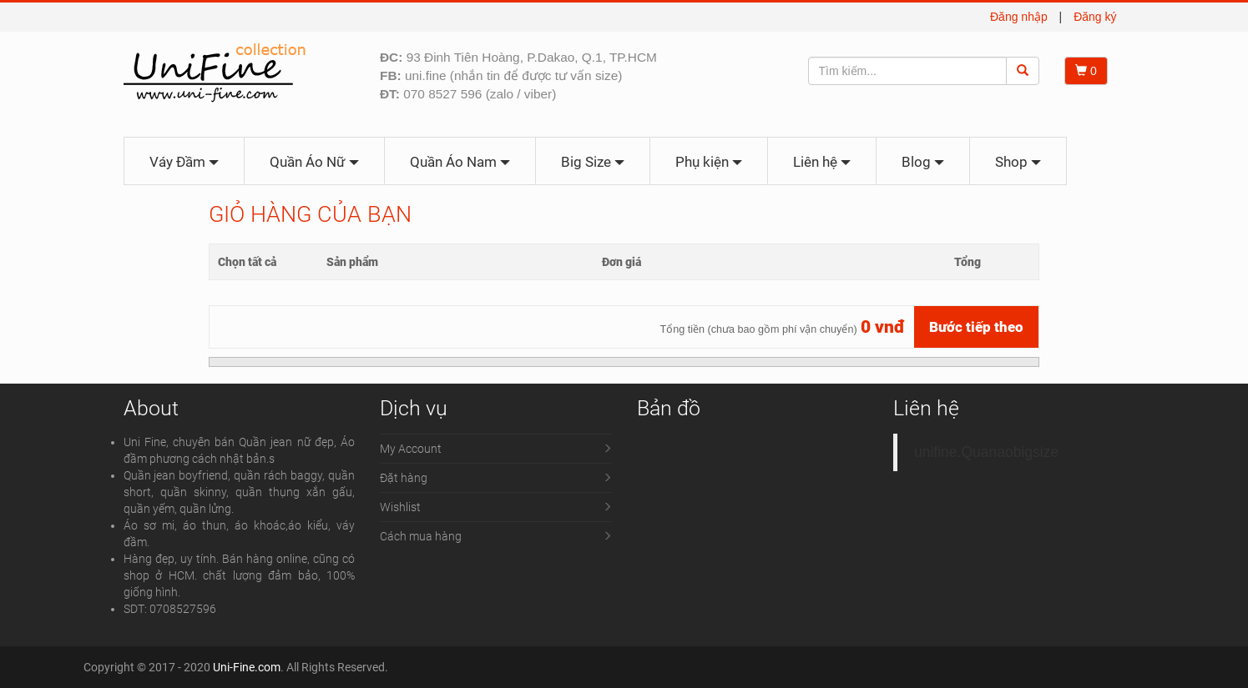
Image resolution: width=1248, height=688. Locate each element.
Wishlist (400, 507)
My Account (411, 448)
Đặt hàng (403, 478)
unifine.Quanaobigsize (986, 452)
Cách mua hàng (421, 536)
